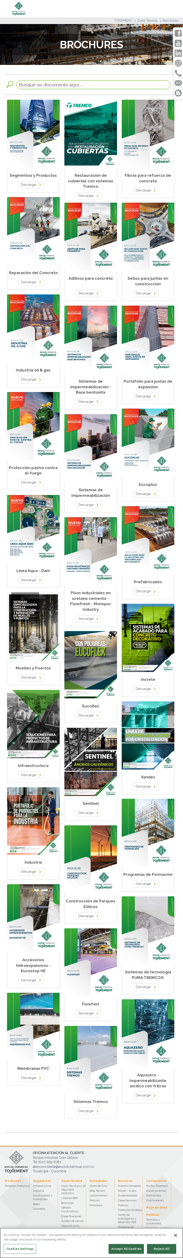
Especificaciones (71, 1216)
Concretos (39, 1208)
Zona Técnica (147, 20)
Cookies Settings (20, 1249)
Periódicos (96, 1205)
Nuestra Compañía (129, 1185)
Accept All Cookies (126, 1249)
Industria (38, 1190)
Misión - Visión (127, 1190)
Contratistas (153, 1195)
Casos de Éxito (98, 1185)
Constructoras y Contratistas (42, 1197)
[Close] (175, 1235)
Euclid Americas (156, 1190)
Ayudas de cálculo (72, 1221)
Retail (36, 1204)
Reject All (161, 1249)
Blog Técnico (97, 1190)
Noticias (95, 1200)
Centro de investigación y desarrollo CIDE (127, 1218)
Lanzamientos (98, 1195)
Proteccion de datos (130, 1210)
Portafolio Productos (17, 1185)
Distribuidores (155, 1200)
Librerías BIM (69, 1198)
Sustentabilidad (127, 1195)
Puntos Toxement (157, 1185)
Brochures (170, 20)
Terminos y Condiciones (153, 1221)
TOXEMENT (123, 20)
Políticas (123, 1205)
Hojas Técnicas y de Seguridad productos (73, 1189)
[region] (91, 1243)
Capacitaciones (127, 1200)
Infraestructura (42, 1185)
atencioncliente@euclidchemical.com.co (63, 1167)
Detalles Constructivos (69, 1209)
